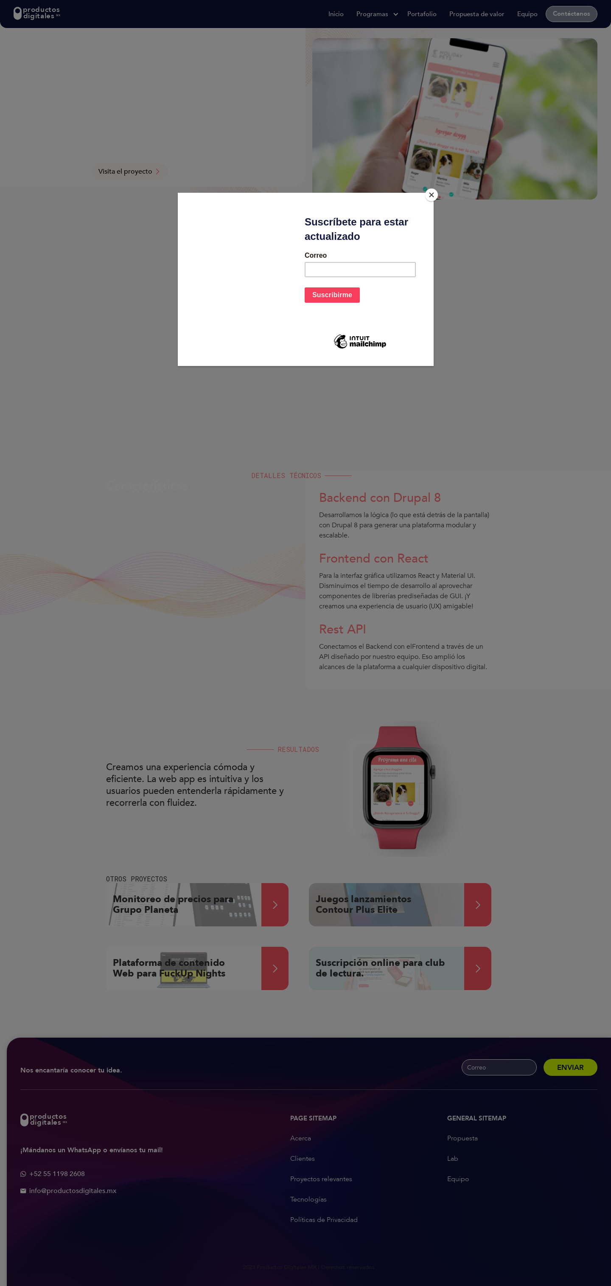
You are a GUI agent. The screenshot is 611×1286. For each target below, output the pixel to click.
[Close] (431, 195)
